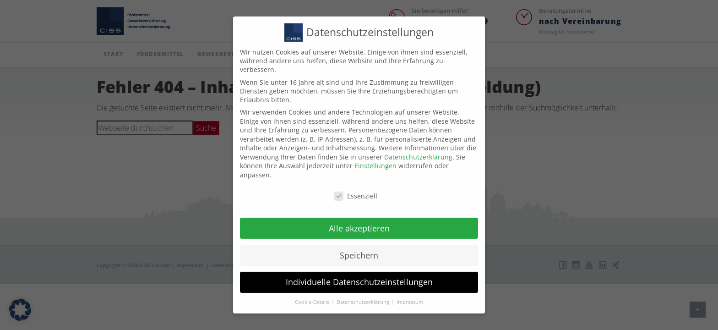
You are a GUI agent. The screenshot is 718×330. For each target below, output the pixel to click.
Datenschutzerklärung (418, 148)
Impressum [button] (410, 294)
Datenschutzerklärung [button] (364, 294)
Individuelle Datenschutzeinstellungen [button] (359, 273)
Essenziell (355, 187)
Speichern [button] (359, 246)
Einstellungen (375, 157)
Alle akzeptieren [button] (359, 219)
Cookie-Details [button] (313, 294)
